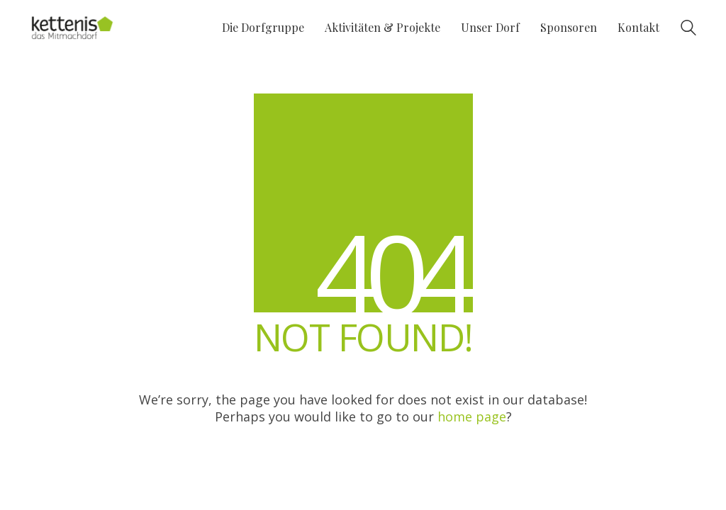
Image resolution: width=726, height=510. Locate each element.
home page (471, 416)
